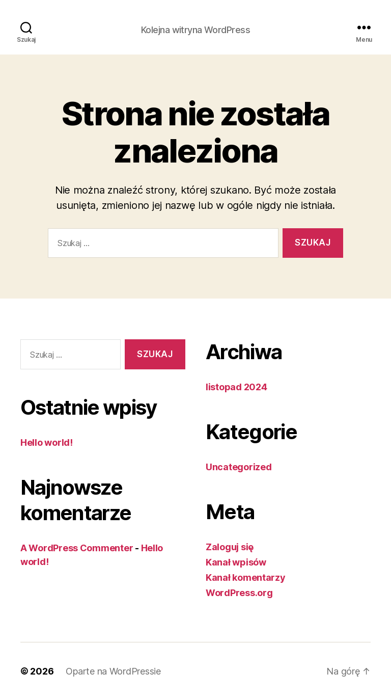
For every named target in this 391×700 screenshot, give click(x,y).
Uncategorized (239, 467)
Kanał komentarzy (246, 577)
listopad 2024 (236, 387)
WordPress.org (239, 592)
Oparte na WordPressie (113, 671)
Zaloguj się (230, 547)
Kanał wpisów (236, 562)
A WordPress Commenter (76, 548)
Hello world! (46, 442)
